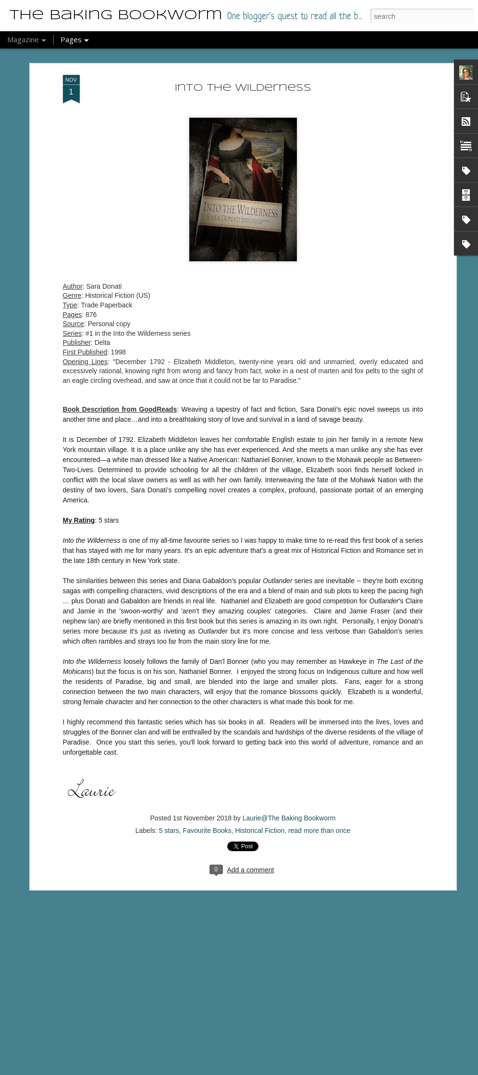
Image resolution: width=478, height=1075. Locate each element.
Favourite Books (207, 803)
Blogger (242, 1070)
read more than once (319, 803)
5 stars (169, 803)
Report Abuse (270, 1070)
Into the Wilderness (243, 61)
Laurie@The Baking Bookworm (289, 791)
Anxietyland (183, 1063)
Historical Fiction (260, 803)
